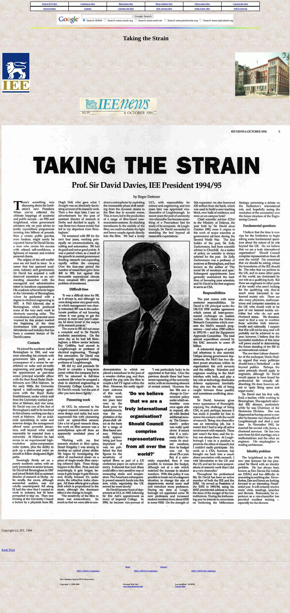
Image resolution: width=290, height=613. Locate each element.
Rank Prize (8, 550)
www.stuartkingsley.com (133, 586)
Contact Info (180, 586)
